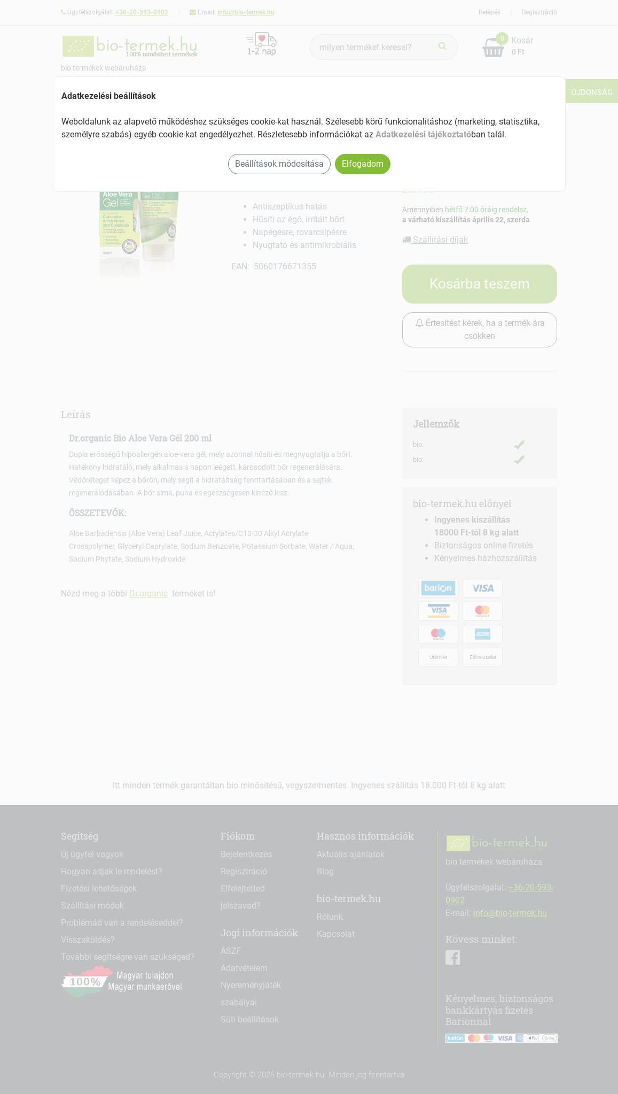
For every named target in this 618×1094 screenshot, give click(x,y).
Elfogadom (363, 164)
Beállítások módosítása (279, 164)
